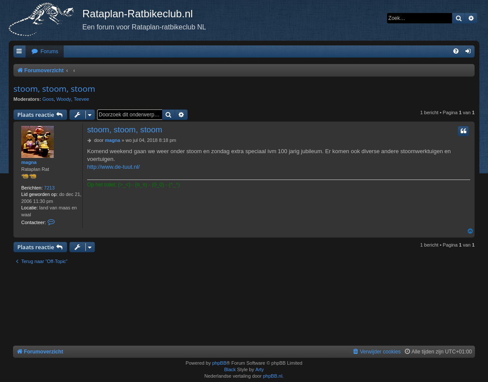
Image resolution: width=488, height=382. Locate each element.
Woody (63, 99)
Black (230, 369)
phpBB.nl (273, 376)
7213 (49, 187)
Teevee (81, 99)
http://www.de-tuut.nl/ (113, 167)
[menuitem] (44, 52)
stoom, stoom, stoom (54, 88)
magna (28, 162)
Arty (259, 369)
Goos (48, 99)
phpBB (219, 363)
